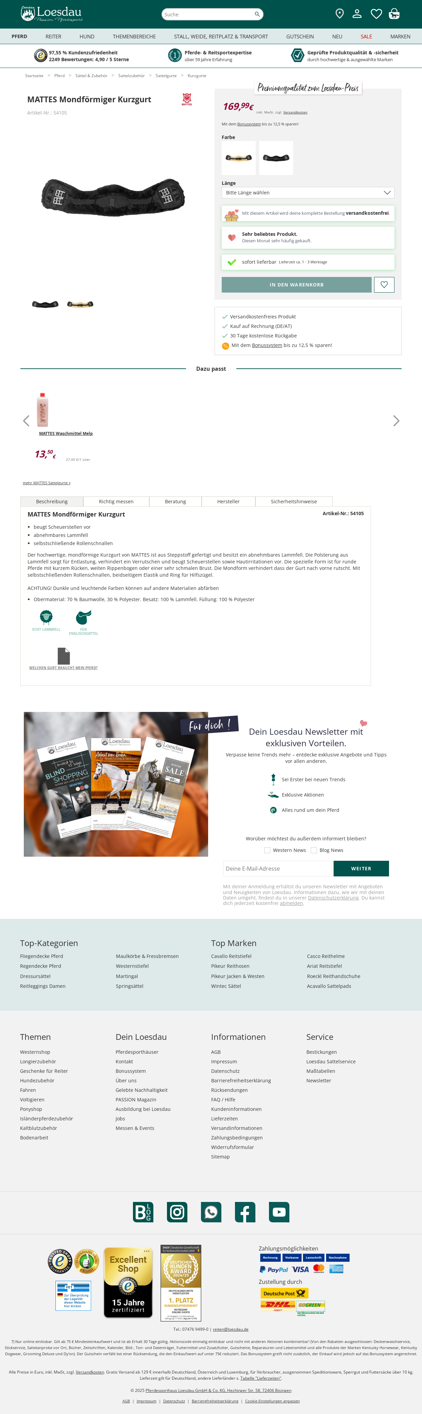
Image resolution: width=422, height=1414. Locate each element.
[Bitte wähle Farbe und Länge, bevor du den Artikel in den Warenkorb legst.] (297, 285)
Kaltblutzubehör (38, 1128)
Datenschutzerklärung (333, 897)
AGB (216, 1052)
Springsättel (130, 986)
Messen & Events (135, 1128)
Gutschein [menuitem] (300, 36)
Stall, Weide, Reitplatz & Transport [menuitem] (221, 36)
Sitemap (220, 1156)
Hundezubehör (37, 1080)
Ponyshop (31, 1109)
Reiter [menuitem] (53, 36)
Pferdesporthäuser (137, 1052)
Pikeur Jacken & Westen (238, 976)
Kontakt (124, 1061)
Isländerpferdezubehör (46, 1118)
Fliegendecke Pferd (41, 956)
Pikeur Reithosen (230, 966)
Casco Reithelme (326, 956)
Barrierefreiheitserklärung (241, 1080)
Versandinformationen (237, 1128)
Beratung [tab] (175, 501)
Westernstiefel (132, 966)
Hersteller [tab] (228, 501)
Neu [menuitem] (337, 36)
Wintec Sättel (226, 986)
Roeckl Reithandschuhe (333, 976)
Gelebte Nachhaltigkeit (142, 1090)
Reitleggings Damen (43, 986)
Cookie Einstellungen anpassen (272, 1400)
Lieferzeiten (224, 1118)
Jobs (120, 1118)
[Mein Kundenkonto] (357, 19)
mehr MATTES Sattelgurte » (46, 482)
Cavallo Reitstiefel (231, 956)
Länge (240, 183)
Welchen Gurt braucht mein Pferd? (63, 667)
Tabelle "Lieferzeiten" (260, 1378)
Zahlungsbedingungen (237, 1137)
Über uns (126, 1080)
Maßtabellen (320, 1071)
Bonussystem (249, 123)
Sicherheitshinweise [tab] (294, 501)
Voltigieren (32, 1099)
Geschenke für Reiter (44, 1071)
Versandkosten (295, 112)
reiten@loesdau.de (231, 1329)
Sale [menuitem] (366, 36)
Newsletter (318, 1080)
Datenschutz (225, 1071)
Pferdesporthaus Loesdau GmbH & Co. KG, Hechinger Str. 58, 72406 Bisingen (218, 1390)
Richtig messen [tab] (116, 501)
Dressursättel (35, 976)
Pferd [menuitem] (19, 36)
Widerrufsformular (232, 1147)
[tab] (45, 305)
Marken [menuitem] (400, 36)
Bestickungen (321, 1052)
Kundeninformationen (236, 1109)
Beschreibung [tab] (52, 501)
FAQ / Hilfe (223, 1099)
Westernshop (35, 1052)
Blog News (331, 850)
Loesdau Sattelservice (331, 1061)
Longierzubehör (38, 1061)
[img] (394, 17)
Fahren (28, 1090)
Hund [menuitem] (87, 36)
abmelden (291, 903)
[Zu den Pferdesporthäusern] (340, 14)
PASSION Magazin (136, 1099)
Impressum (224, 1061)
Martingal (127, 976)
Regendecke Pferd (40, 966)
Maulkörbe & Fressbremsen (147, 956)
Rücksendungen (229, 1090)
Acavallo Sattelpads (329, 986)
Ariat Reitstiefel (324, 966)
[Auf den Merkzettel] (384, 285)
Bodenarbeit (34, 1137)
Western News (289, 850)
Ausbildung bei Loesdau (143, 1109)
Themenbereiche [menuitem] (134, 36)
